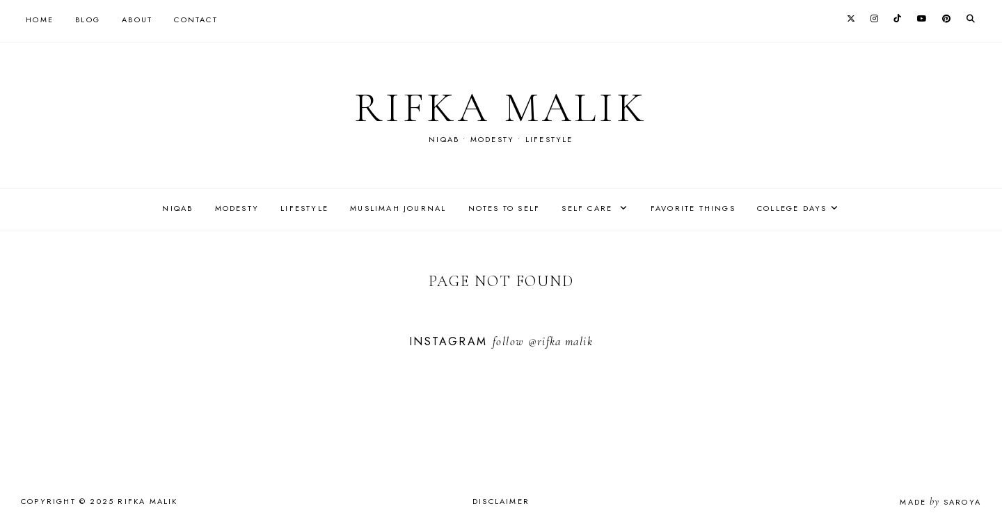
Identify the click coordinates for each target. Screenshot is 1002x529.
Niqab (177, 208)
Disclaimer (501, 501)
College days (792, 208)
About (137, 19)
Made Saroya (940, 501)
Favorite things (693, 208)
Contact (195, 19)
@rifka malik (560, 341)
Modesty (237, 208)
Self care (589, 208)
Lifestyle (304, 208)
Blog (87, 19)
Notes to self (504, 208)
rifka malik (501, 108)
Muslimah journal (398, 208)
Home (40, 19)
